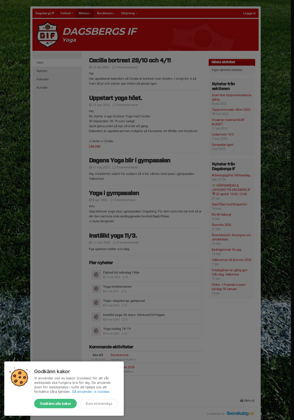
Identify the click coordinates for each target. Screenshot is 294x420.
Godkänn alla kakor (55, 403)
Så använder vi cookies (91, 391)
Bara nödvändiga (99, 403)
